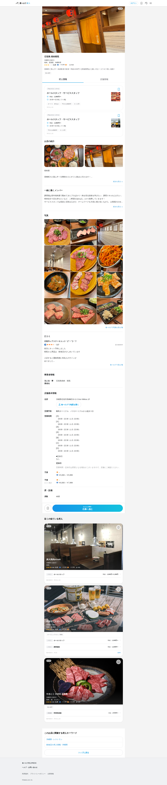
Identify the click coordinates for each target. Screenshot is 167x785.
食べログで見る (115, 365)
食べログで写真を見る (113, 327)
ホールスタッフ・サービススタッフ (63, 93)
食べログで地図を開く (70, 405)
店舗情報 (104, 79)
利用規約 (25, 774)
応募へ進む (87, 508)
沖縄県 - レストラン (54, 739)
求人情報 (63, 79)
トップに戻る (83, 753)
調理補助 (57, 647)
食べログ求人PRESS (29, 763)
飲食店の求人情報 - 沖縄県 (57, 745)
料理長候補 (57, 713)
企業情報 (51, 774)
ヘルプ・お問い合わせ (29, 767)
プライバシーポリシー (38, 774)
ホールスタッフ (59, 574)
